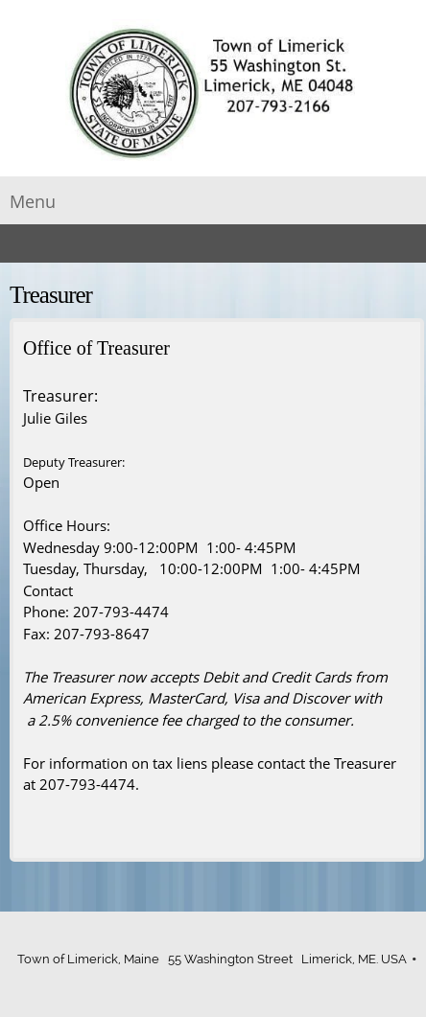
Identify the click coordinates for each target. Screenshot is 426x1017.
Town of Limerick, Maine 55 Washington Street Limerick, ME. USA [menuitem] (212, 959)
